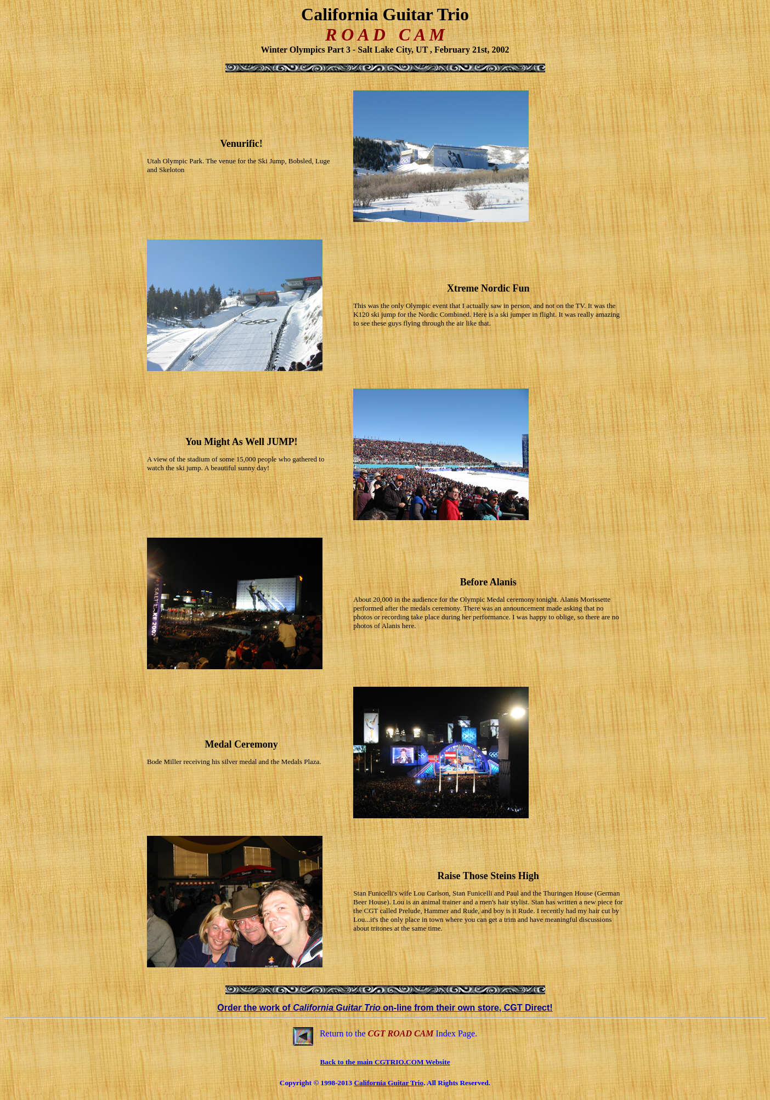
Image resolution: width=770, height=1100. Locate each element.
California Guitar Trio (388, 1083)
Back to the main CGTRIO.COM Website (385, 1062)
